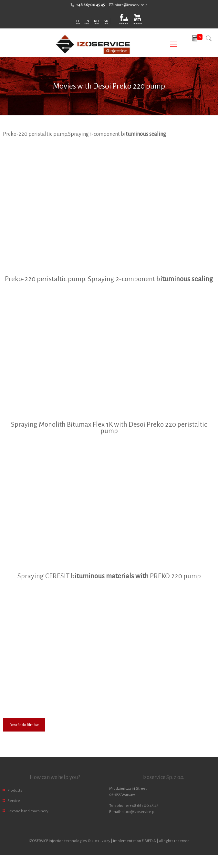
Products (14, 790)
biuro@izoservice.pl (132, 5)
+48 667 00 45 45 (90, 5)
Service (13, 801)
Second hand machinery (27, 811)
